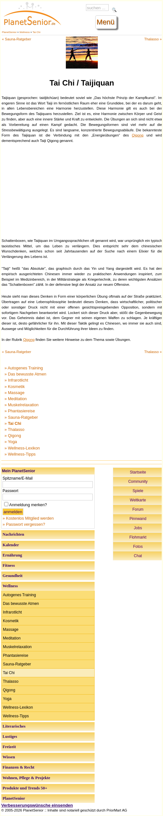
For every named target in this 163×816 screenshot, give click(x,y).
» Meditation (15, 398)
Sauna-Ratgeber (17, 664)
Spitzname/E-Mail (18, 478)
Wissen (9, 757)
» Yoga (10, 441)
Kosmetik (11, 621)
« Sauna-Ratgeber (16, 39)
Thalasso (11, 681)
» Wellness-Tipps (19, 454)
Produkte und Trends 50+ (25, 788)
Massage (11, 629)
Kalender (11, 545)
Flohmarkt (137, 537)
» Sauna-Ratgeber (21, 417)
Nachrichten (13, 534)
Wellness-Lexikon (18, 707)
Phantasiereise (15, 655)
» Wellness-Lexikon (22, 448)
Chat (138, 556)
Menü (105, 22)
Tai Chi (36, 32)
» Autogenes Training (23, 368)
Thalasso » (153, 39)
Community (138, 481)
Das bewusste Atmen (21, 603)
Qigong (138, 135)
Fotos (138, 546)
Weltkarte (138, 500)
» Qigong (12, 435)
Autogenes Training (19, 595)
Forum (138, 509)
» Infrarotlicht (16, 380)
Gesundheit (13, 575)
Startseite (138, 472)
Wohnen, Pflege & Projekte (26, 778)
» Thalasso (14, 429)
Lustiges (10, 736)
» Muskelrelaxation (21, 404)
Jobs (138, 528)
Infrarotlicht (12, 612)
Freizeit (9, 747)
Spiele (138, 491)
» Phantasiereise (19, 410)
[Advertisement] (82, 190)
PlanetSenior (9, 32)
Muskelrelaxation (17, 647)
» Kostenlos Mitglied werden (28, 518)
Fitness (9, 565)
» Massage (14, 392)
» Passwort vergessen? (24, 524)
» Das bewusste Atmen (25, 374)
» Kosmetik (14, 386)
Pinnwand (137, 518)
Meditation (11, 638)
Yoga (7, 698)
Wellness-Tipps (16, 716)
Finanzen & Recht (19, 767)
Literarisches (14, 726)
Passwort (10, 491)
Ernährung (12, 555)
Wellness (24, 32)
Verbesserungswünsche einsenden (37, 805)
